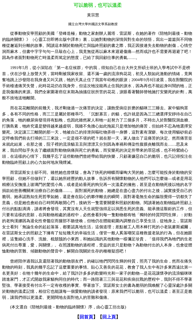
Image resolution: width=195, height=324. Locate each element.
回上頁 (109, 316)
